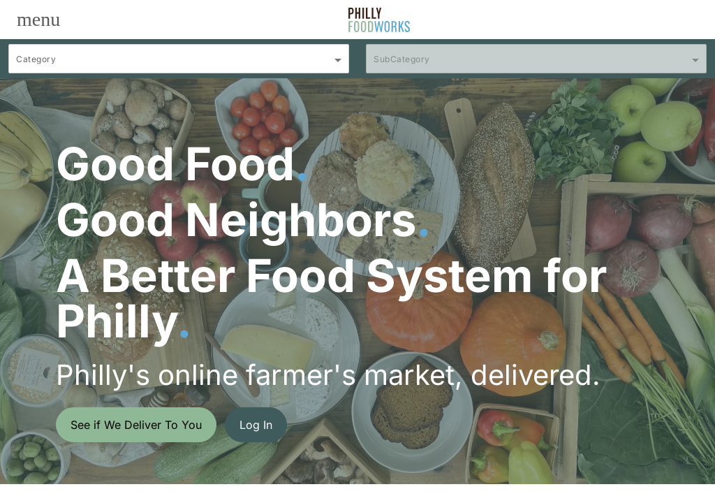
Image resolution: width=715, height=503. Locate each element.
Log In (255, 425)
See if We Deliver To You (136, 425)
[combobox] (178, 65)
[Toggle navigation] (38, 19)
